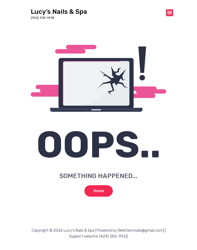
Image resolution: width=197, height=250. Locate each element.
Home (98, 191)
